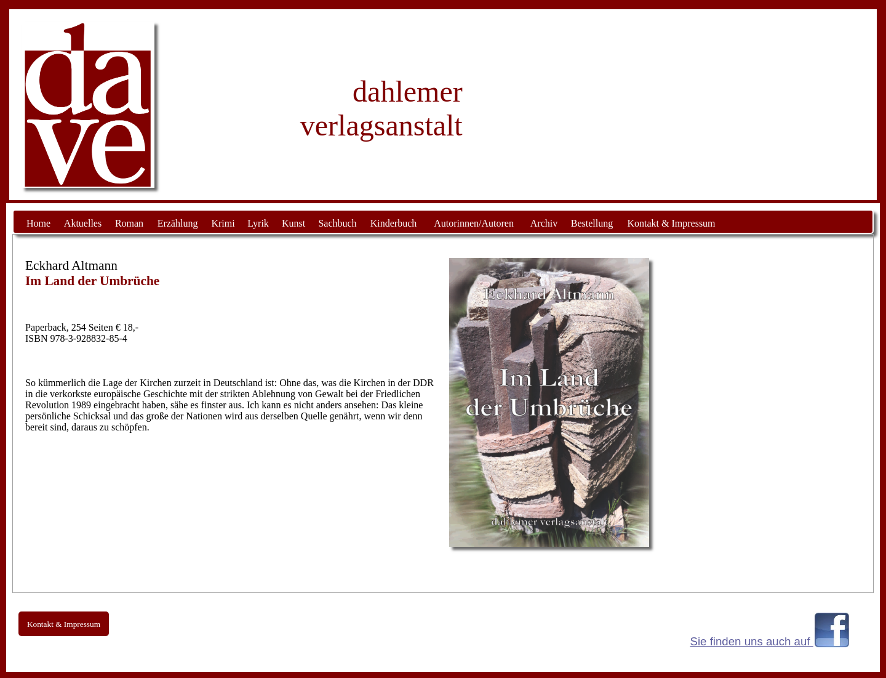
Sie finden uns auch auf (751, 641)
